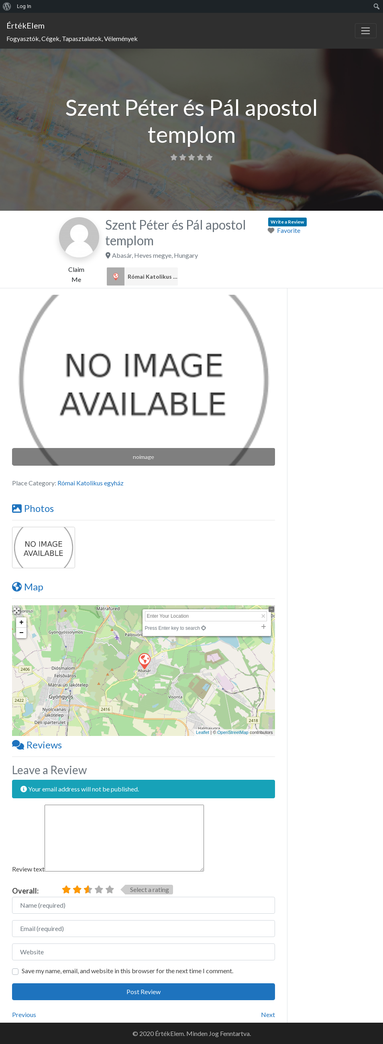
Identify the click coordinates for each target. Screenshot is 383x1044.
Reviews (37, 744)
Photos (33, 508)
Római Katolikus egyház (153, 276)
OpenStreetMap (233, 732)
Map (27, 586)
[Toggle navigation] (366, 31)
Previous (24, 1014)
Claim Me (76, 274)
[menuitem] (7, 6)
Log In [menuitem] (24, 6)
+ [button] (21, 622)
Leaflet (202, 732)
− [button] (21, 633)
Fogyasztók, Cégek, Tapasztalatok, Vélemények (72, 38)
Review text (28, 869)
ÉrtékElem (25, 25)
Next (268, 1014)
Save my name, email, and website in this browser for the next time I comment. (127, 970)
